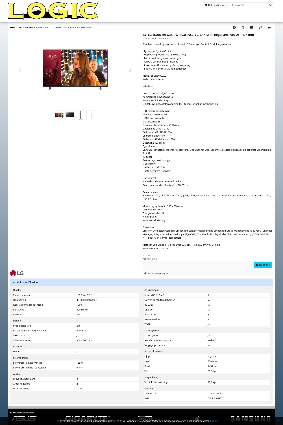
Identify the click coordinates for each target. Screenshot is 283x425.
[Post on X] (243, 28)
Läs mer (214, 420)
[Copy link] (260, 28)
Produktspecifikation (25, 282)
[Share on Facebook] (234, 28)
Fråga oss (263, 265)
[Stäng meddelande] (278, 420)
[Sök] (270, 5)
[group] (75, 70)
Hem (12, 27)
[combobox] (248, 5)
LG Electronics (215, 393)
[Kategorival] (216, 5)
